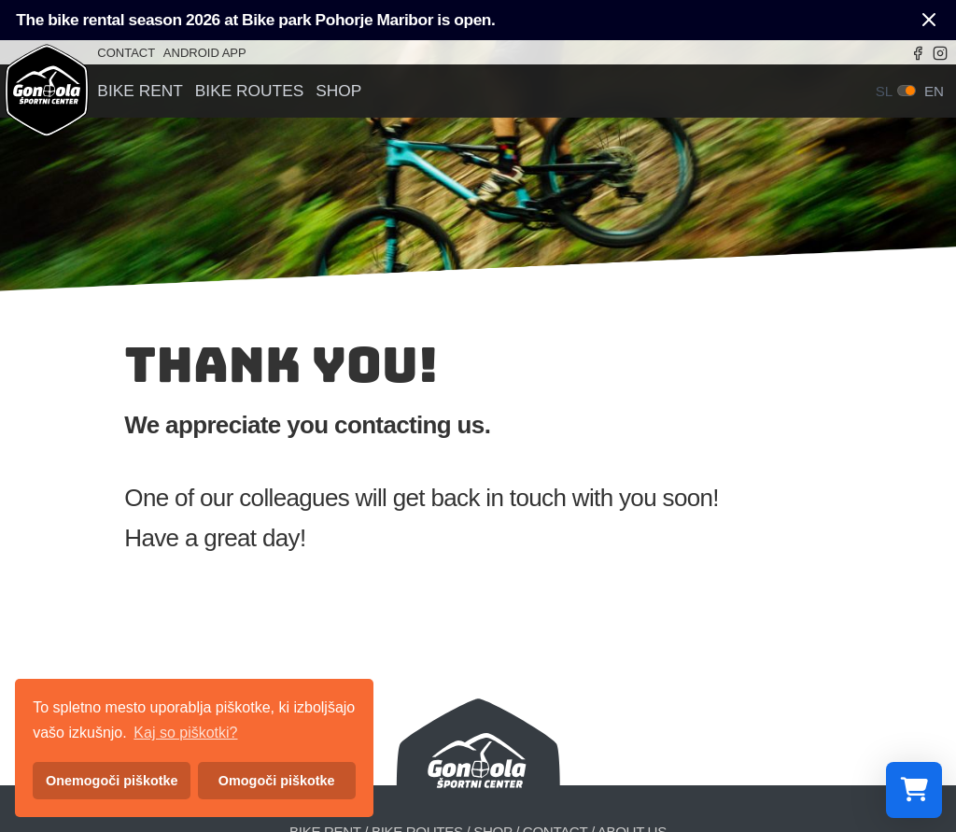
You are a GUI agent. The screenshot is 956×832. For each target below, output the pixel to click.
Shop (338, 91)
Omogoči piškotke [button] (276, 780)
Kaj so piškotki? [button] (185, 732)
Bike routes (249, 91)
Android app (204, 53)
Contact (126, 53)
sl (884, 91)
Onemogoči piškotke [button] (112, 780)
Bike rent (139, 91)
